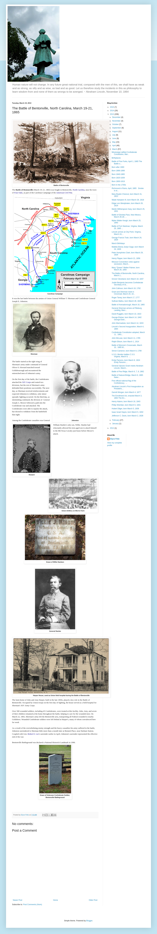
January (115, 424)
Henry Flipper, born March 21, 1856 (126, 258)
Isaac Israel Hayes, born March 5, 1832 (127, 412)
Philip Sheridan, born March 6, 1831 (126, 405)
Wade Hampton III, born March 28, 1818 (128, 200)
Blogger (89, 921)
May (114, 142)
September (117, 128)
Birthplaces (116, 158)
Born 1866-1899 (118, 171)
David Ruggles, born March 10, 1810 (126, 314)
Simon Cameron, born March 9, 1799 (126, 351)
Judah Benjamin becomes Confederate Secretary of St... (127, 284)
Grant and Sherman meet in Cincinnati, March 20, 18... (123, 293)
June (114, 138)
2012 (112, 428)
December (116, 117)
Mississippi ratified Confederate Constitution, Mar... (124, 153)
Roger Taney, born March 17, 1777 (125, 298)
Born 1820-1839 (118, 178)
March (115, 149)
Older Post (93, 900)
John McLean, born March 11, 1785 (126, 338)
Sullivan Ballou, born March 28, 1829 (126, 301)
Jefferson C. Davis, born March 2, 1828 (127, 416)
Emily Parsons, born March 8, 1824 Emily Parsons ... (126, 361)
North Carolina (79, 190)
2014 (112, 111)
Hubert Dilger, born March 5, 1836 (125, 409)
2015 (112, 107)
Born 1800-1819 (118, 181)
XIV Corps (26, 382)
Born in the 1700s (119, 185)
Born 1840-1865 (118, 174)
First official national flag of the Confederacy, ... (124, 382)
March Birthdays (118, 243)
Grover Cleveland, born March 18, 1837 (128, 279)
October (115, 124)
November (116, 121)
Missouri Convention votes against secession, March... (125, 263)
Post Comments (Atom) (32, 904)
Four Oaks (18, 193)
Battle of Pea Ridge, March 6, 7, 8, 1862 (128, 371)
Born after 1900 (118, 167)
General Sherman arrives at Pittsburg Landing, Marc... (127, 309)
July (114, 135)
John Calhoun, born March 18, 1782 (126, 288)
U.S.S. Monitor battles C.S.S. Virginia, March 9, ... (123, 355)
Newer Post (17, 900)
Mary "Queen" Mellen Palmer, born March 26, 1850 (126, 269)
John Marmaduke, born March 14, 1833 (127, 323)
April (114, 145)
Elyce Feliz (114, 439)
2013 (112, 114)
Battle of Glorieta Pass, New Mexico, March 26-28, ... (126, 216)
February (116, 420)
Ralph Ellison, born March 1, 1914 (125, 342)
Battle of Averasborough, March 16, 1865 (128, 305)
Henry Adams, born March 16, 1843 (126, 401)
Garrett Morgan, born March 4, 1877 (126, 392)
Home (55, 900)
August (115, 131)
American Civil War (64, 193)
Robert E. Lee (33, 734)
